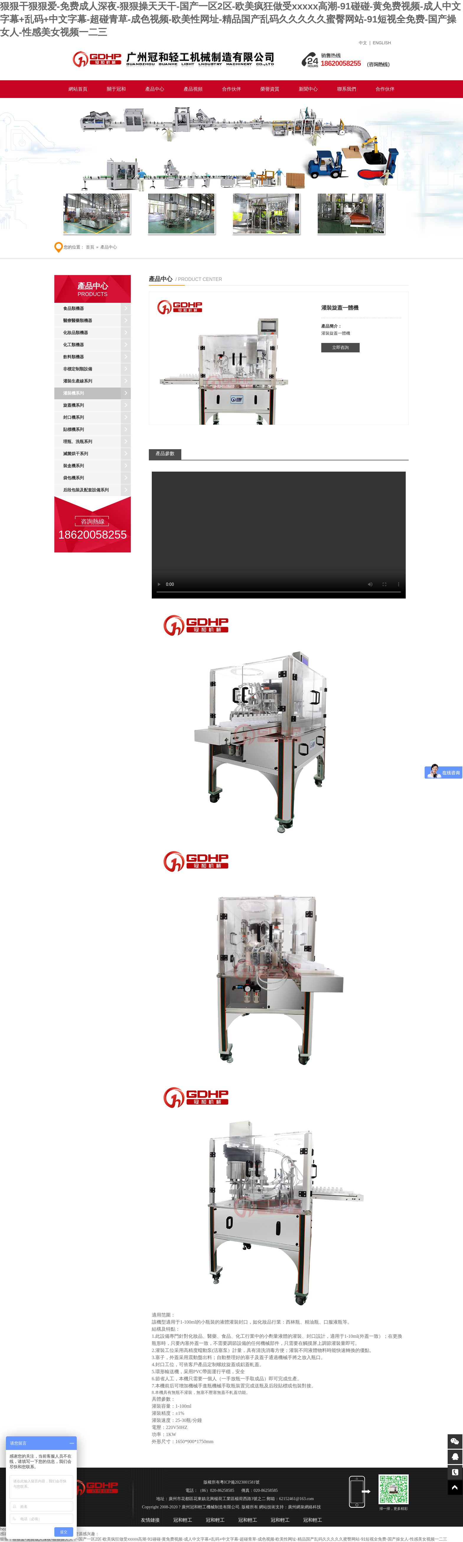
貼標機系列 (97, 430)
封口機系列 (97, 417)
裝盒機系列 (97, 466)
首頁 (90, 247)
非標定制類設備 (97, 369)
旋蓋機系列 (97, 405)
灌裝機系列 (97, 393)
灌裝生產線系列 (97, 381)
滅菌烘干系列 (97, 454)
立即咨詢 (340, 347)
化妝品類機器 (97, 333)
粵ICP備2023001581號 (240, 1482)
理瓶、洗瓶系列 (97, 442)
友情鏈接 (150, 1520)
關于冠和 (116, 88)
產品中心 (154, 88)
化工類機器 (97, 345)
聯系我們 (346, 88)
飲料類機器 (97, 357)
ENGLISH (382, 42)
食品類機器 (97, 309)
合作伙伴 (231, 88)
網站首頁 (78, 88)
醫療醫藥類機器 (97, 321)
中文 (363, 42)
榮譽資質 (269, 88)
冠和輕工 (182, 1520)
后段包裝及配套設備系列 (97, 490)
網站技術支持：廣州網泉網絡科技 (289, 1507)
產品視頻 (193, 88)
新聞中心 (308, 88)
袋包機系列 (97, 478)
